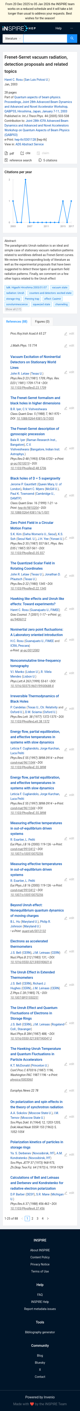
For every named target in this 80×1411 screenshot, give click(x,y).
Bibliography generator (40, 1332)
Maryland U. (30, 921)
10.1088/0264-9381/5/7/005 (35, 418)
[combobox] (45, 38)
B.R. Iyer (15, 409)
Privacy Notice (40, 1264)
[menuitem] (58, 28)
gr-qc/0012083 (29, 650)
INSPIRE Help (40, 1302)
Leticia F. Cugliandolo (24, 748)
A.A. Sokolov (18, 1113)
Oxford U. (16, 712)
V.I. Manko (17, 671)
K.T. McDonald (20, 1065)
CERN (27, 952)
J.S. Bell (15, 952)
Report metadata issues (40, 1309)
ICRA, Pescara (19, 645)
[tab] (16, 321)
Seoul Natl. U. (26, 539)
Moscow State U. (40, 1113)
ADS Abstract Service (30, 144)
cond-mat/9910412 (22, 849)
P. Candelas (18, 707)
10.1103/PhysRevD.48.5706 (28, 468)
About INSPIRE (40, 1250)
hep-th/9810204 (28, 508)
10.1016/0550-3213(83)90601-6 (31, 962)
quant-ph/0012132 (34, 931)
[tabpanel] (40, 776)
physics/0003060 (21, 1079)
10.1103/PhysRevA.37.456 (27, 1208)
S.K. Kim (16, 534)
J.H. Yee (43, 539)
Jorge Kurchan (49, 748)
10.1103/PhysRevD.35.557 (27, 553)
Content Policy (39, 1257)
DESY (30, 1194)
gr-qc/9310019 (20, 463)
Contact (40, 1376)
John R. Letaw (19, 373)
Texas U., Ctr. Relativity (43, 707)
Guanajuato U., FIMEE (45, 610)
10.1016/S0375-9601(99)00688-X (32, 686)
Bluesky (40, 1362)
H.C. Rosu (17, 641)
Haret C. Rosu (13, 79)
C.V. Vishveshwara (35, 409)
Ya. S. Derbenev (20, 1153)
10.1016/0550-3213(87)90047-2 (31, 1038)
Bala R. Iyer (17, 440)
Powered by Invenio (40, 1397)
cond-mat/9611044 (22, 762)
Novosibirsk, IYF (43, 1153)
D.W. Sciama (33, 712)
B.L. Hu (15, 921)
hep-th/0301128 (25, 139)
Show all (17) (13, 309)
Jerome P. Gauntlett (23, 484)
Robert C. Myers (33, 489)
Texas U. (36, 373)
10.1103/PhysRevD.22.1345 (28, 588)
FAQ (40, 1294)
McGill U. (52, 489)
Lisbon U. (32, 671)
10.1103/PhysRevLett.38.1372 (29, 721)
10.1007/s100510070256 (26, 853)
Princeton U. (39, 1065)
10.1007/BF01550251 (24, 997)
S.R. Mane (43, 1194)
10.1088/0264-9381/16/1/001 (29, 512)
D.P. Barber (17, 1194)
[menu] (60, 28)
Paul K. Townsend (22, 493)
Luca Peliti (17, 753)
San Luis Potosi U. (36, 79)
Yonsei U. (57, 539)
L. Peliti (30, 839)
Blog (40, 1355)
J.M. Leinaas (41, 952)
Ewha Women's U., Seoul (39, 534)
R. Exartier (17, 839)
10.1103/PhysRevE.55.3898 (28, 767)
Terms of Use (40, 1271)
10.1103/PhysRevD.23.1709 (28, 387)
